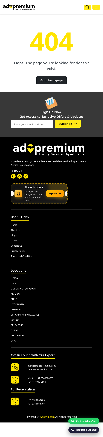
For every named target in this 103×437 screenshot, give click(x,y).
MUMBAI (15, 293)
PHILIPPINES (17, 334)
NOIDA (14, 277)
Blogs (14, 234)
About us (15, 229)
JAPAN (14, 340)
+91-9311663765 (36, 399)
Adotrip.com (47, 416)
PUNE (14, 298)
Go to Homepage (51, 80)
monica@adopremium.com (42, 365)
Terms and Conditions (22, 255)
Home (14, 224)
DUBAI (14, 329)
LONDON (15, 319)
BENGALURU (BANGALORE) (25, 314)
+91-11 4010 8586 (37, 381)
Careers (15, 239)
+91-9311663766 (36, 403)
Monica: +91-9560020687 (40, 377)
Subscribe (77, 124)
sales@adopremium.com (40, 369)
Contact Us (16, 245)
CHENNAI (16, 308)
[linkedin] (13, 176)
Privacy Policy (18, 250)
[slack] (25, 176)
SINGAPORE (17, 324)
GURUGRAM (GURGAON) (23, 287)
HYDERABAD (17, 303)
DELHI (14, 282)
